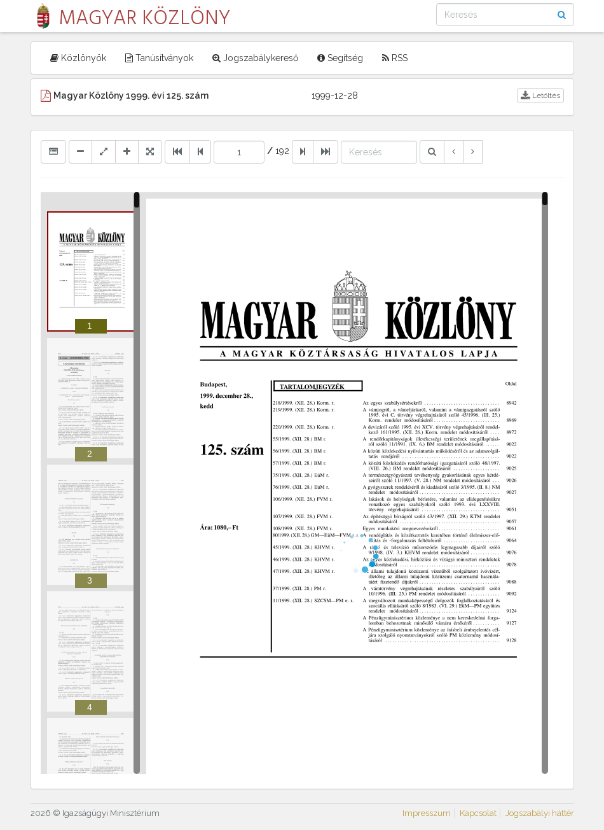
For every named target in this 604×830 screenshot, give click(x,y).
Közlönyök (78, 58)
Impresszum (426, 813)
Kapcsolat (478, 813)
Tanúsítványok (159, 58)
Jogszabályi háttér (539, 813)
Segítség (340, 58)
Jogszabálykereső (255, 58)
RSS (395, 58)
